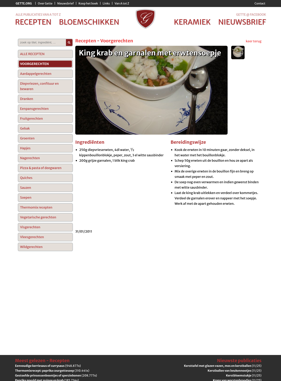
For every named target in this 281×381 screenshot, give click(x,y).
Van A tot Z (122, 3)
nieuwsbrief (242, 22)
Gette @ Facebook (251, 15)
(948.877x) (48, 366)
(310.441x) (52, 370)
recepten (33, 22)
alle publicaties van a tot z (38, 15)
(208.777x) (56, 375)
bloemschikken (89, 22)
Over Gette (45, 3)
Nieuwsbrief (65, 3)
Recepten (85, 41)
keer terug (253, 41)
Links (106, 3)
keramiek (192, 22)
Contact (259, 3)
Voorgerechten (116, 41)
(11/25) (222, 366)
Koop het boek (88, 3)
